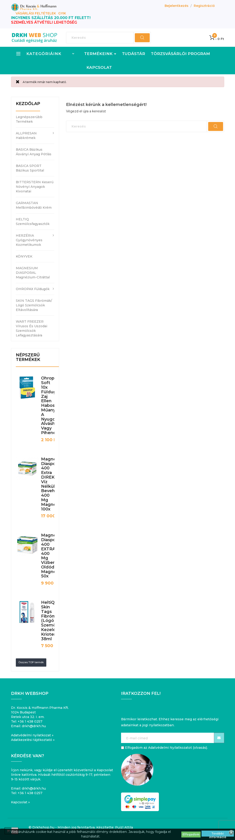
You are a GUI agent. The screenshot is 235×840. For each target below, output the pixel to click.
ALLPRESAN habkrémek (26, 135)
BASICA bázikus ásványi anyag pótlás (33, 151)
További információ (217, 834)
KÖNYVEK (24, 256)
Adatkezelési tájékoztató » (33, 740)
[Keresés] (108, 37)
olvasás (200, 748)
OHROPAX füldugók (33, 289)
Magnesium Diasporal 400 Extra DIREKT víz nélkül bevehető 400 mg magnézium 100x (53, 484)
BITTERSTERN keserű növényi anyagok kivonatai (34, 186)
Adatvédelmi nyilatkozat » (32, 735)
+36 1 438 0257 (30, 721)
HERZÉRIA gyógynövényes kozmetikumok (29, 240)
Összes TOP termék (31, 662)
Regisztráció (204, 6)
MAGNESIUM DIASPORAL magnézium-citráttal (33, 272)
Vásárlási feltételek (36, 13)
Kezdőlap (28, 103)
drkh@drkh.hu (34, 726)
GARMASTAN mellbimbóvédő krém (34, 205)
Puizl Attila (124, 827)
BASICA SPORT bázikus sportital (30, 168)
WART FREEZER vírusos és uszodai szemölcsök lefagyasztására (31, 328)
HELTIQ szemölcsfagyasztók (33, 221)
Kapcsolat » (20, 802)
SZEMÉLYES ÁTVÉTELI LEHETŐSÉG (44, 22)
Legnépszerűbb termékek (29, 119)
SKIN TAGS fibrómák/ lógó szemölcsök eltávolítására (34, 305)
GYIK (62, 13)
